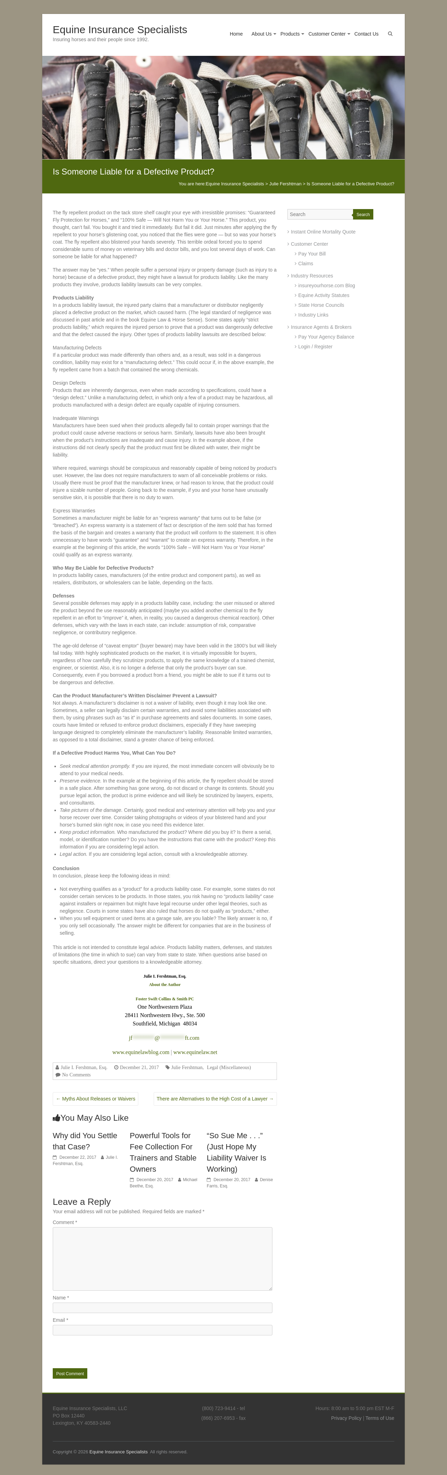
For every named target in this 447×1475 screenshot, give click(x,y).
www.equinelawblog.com (140, 1052)
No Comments (76, 1074)
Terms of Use (380, 1418)
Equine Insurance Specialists (120, 29)
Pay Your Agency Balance (326, 337)
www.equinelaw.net (195, 1052)
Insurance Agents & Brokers (321, 327)
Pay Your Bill (312, 254)
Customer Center (327, 34)
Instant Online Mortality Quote (323, 232)
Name (61, 1297)
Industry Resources (312, 276)
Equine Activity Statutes (323, 295)
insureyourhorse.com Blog (326, 285)
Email (60, 1320)
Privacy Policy (346, 1418)
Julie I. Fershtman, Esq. (84, 1067)
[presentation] (100, 1351)
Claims (305, 263)
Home (236, 34)
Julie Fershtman (187, 1067)
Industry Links (313, 315)
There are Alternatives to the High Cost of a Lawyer (215, 1099)
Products (290, 34)
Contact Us (366, 34)
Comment (65, 1222)
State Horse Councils (321, 305)
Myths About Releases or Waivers (95, 1099)
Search (363, 214)
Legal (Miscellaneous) (229, 1067)
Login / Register (315, 346)
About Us (261, 34)
